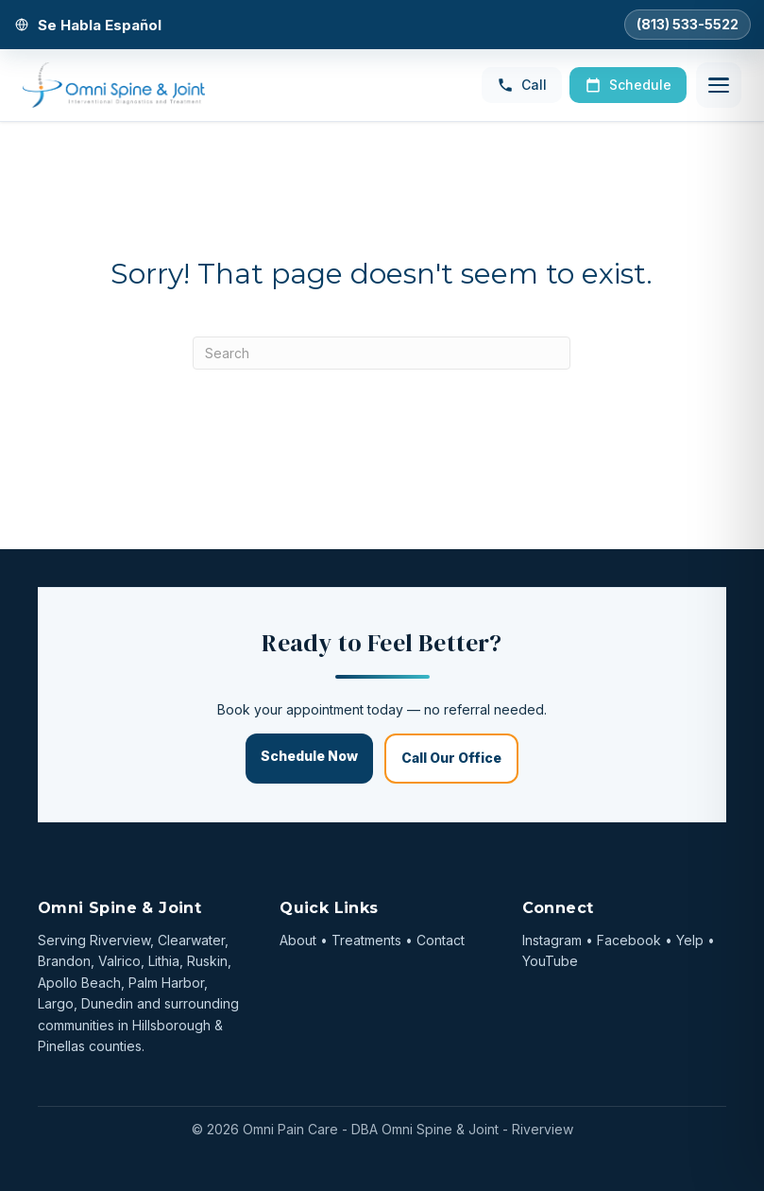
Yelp (690, 940)
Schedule (628, 85)
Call (522, 85)
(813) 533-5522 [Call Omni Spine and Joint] (688, 24)
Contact (440, 940)
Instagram (552, 940)
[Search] (381, 353)
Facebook (629, 940)
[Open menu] (718, 85)
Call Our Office (451, 758)
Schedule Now (309, 756)
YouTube (550, 961)
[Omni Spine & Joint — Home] (114, 85)
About (298, 940)
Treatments (366, 940)
